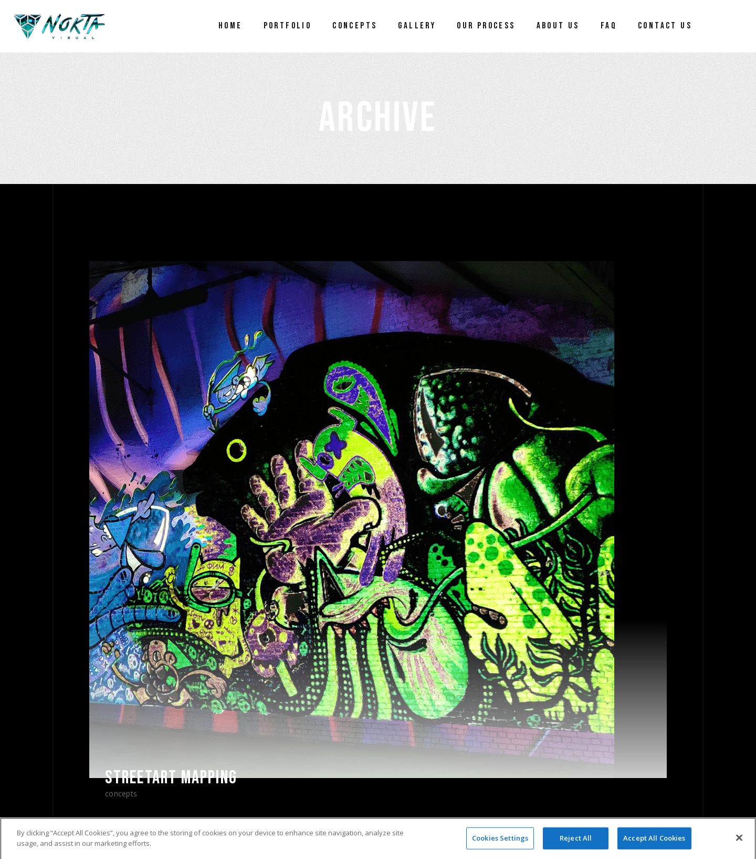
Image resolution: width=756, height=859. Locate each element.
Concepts (121, 794)
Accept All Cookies (654, 842)
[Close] (739, 842)
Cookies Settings (500, 842)
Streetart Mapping (171, 778)
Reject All (576, 842)
